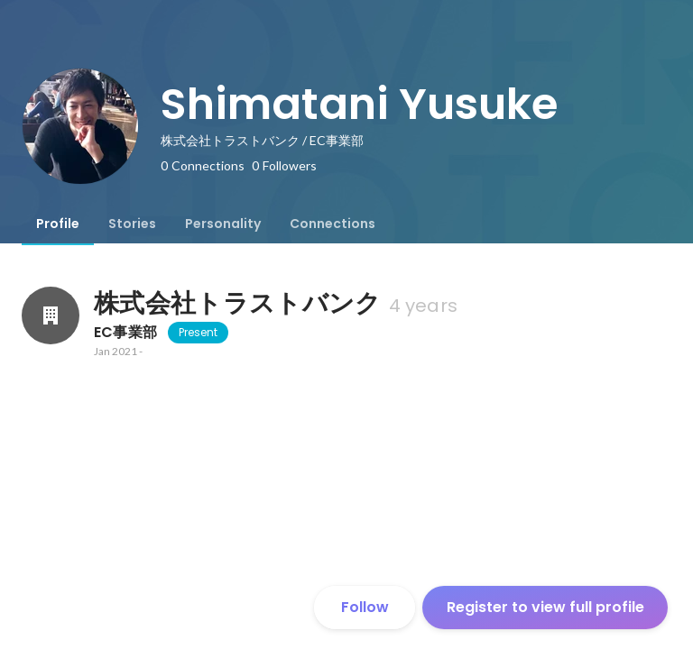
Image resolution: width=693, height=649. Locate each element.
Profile (57, 224)
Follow (365, 607)
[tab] (58, 223)
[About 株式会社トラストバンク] (50, 315)
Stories (132, 224)
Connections (332, 224)
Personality (223, 224)
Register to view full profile (545, 607)
